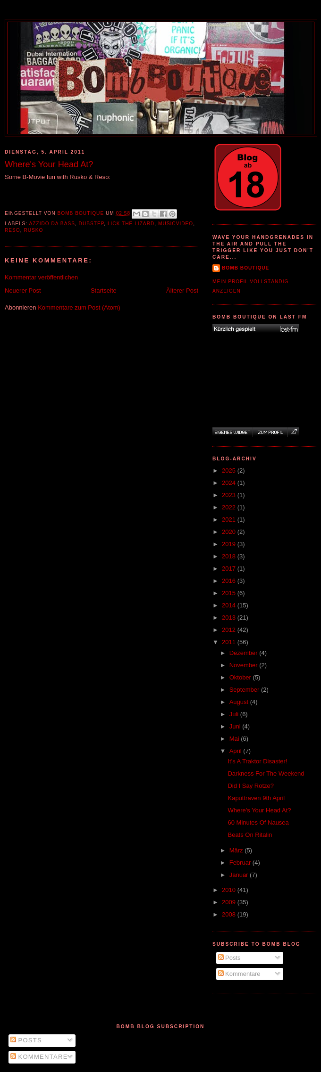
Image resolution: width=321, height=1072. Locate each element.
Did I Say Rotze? (251, 785)
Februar (241, 862)
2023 (229, 495)
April (236, 750)
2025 (229, 470)
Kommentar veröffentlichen (41, 277)
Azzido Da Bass (52, 223)
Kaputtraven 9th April (256, 798)
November (244, 665)
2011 (229, 642)
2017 (229, 568)
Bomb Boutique (245, 267)
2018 (229, 556)
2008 (229, 914)
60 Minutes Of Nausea (258, 822)
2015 (229, 593)
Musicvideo (175, 223)
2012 (229, 629)
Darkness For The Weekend (266, 773)
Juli (234, 714)
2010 (229, 889)
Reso (12, 230)
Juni (235, 726)
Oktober (241, 677)
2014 (229, 605)
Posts (229, 957)
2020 (229, 531)
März (237, 850)
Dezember (244, 652)
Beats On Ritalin (250, 834)
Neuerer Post (23, 290)
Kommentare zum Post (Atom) (79, 307)
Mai (235, 738)
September (245, 689)
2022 (229, 507)
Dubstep (91, 223)
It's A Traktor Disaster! (257, 761)
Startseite (104, 290)
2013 (229, 617)
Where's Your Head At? (259, 810)
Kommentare (239, 973)
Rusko (33, 230)
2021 (229, 519)
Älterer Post (182, 290)
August (239, 701)
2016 (229, 580)
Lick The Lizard (131, 223)
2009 (229, 902)
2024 (229, 482)
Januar (239, 874)
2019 (229, 544)
